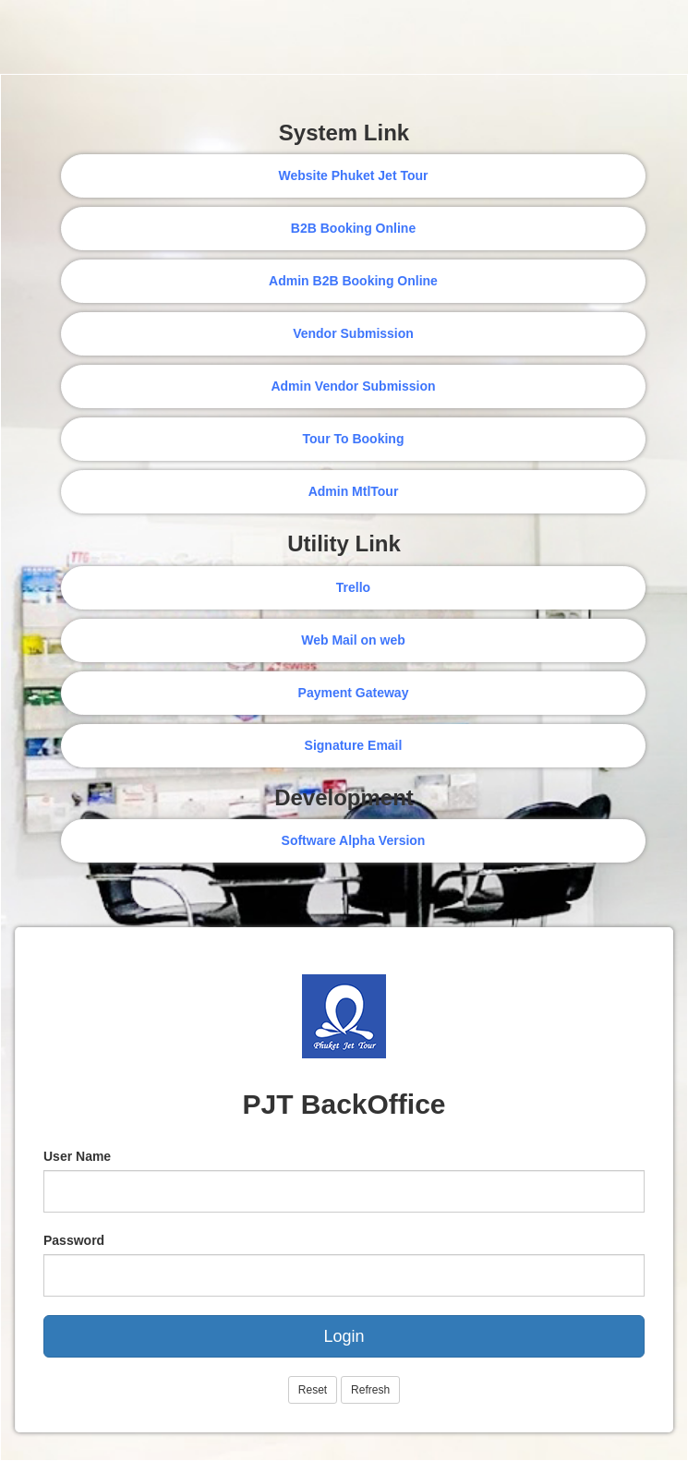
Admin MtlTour (353, 491)
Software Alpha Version (354, 840)
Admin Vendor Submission (353, 386)
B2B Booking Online (353, 228)
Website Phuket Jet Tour (353, 175)
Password (73, 1240)
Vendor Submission (353, 333)
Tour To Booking (353, 438)
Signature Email (354, 745)
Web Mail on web (353, 640)
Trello (353, 587)
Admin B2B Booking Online (353, 280)
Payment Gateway (353, 692)
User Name (77, 1156)
